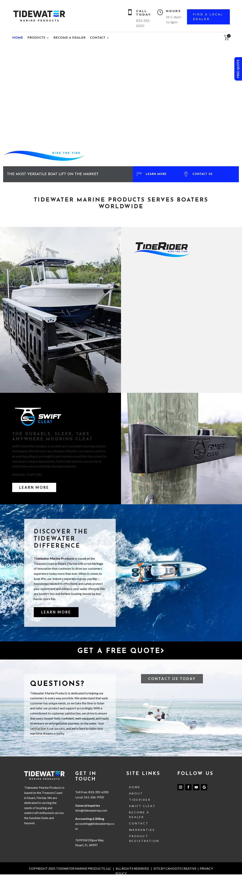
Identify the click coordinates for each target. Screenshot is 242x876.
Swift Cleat (142, 806)
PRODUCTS (36, 37)
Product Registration (144, 838)
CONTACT (97, 37)
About (136, 793)
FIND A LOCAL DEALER (208, 17)
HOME (17, 37)
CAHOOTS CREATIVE (180, 868)
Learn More (34, 487)
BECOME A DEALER (69, 37)
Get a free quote (121, 651)
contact (138, 823)
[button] (155, 178)
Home (134, 787)
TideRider (140, 799)
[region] (121, 113)
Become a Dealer (139, 815)
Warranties (142, 829)
